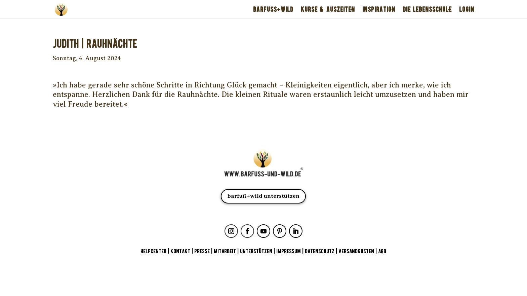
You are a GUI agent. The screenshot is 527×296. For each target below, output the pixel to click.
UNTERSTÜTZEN (256, 251)
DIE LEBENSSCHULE (427, 9)
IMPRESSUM (288, 251)
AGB (382, 251)
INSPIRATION (378, 9)
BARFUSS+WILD (273, 9)
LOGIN (466, 9)
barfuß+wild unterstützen (263, 196)
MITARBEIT (225, 251)
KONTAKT (181, 251)
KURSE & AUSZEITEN (328, 9)
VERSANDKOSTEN (356, 251)
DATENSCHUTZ (319, 251)
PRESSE (202, 251)
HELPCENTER (153, 251)
